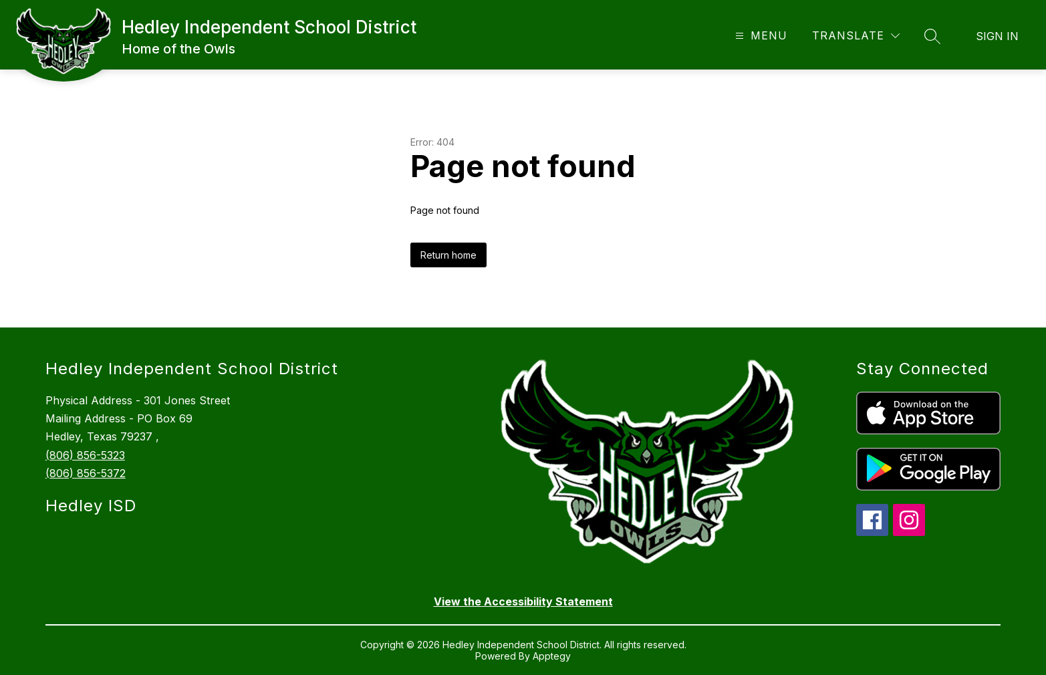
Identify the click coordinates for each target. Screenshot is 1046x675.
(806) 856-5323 (85, 455)
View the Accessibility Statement (523, 601)
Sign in (997, 36)
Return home (448, 255)
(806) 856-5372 (85, 473)
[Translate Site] (856, 35)
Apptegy (552, 656)
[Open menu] (759, 35)
